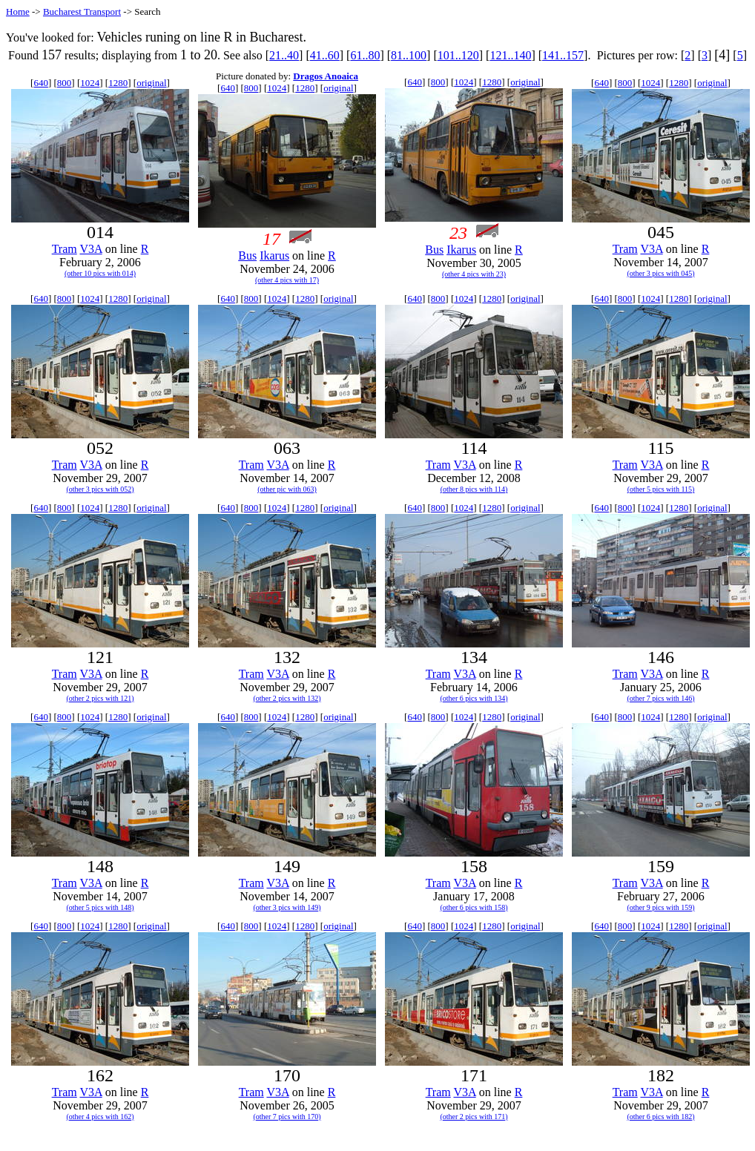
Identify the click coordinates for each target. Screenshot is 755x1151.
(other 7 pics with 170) (286, 1116)
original (151, 82)
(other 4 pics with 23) (474, 274)
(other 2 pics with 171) (473, 1116)
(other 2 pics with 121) (99, 698)
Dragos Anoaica (325, 76)
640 (40, 82)
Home (18, 11)
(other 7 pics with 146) (660, 698)
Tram (64, 249)
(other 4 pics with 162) (99, 1116)
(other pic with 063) (287, 489)
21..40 (284, 55)
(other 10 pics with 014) (100, 273)
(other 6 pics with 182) (660, 1116)
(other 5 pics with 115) (661, 489)
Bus (247, 255)
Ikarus (274, 255)
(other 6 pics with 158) (473, 907)
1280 (118, 82)
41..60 (325, 55)
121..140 (510, 55)
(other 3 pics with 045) (660, 273)
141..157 (563, 55)
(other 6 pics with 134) (473, 698)
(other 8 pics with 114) (474, 489)
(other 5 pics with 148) (99, 907)
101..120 (458, 55)
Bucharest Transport (82, 11)
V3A (90, 249)
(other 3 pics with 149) (286, 907)
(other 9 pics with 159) (660, 907)
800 (64, 82)
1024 (89, 82)
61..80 (365, 55)
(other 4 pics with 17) (287, 280)
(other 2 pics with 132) (286, 698)
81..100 (408, 55)
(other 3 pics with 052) (99, 489)
